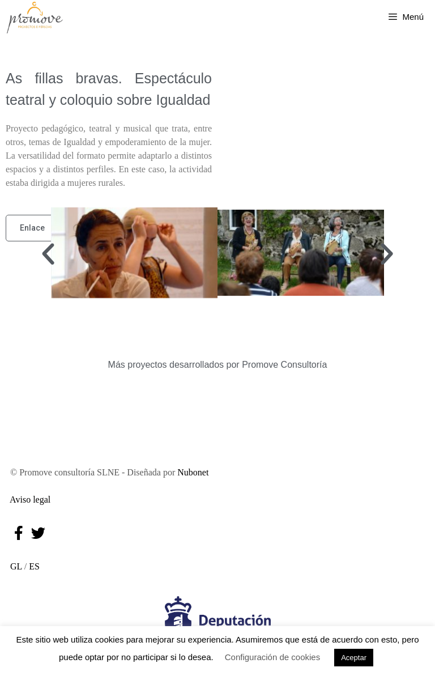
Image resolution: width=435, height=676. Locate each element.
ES (34, 566)
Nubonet (192, 472)
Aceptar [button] (353, 657)
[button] (48, 254)
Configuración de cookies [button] (272, 657)
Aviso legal (28, 499)
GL (14, 566)
